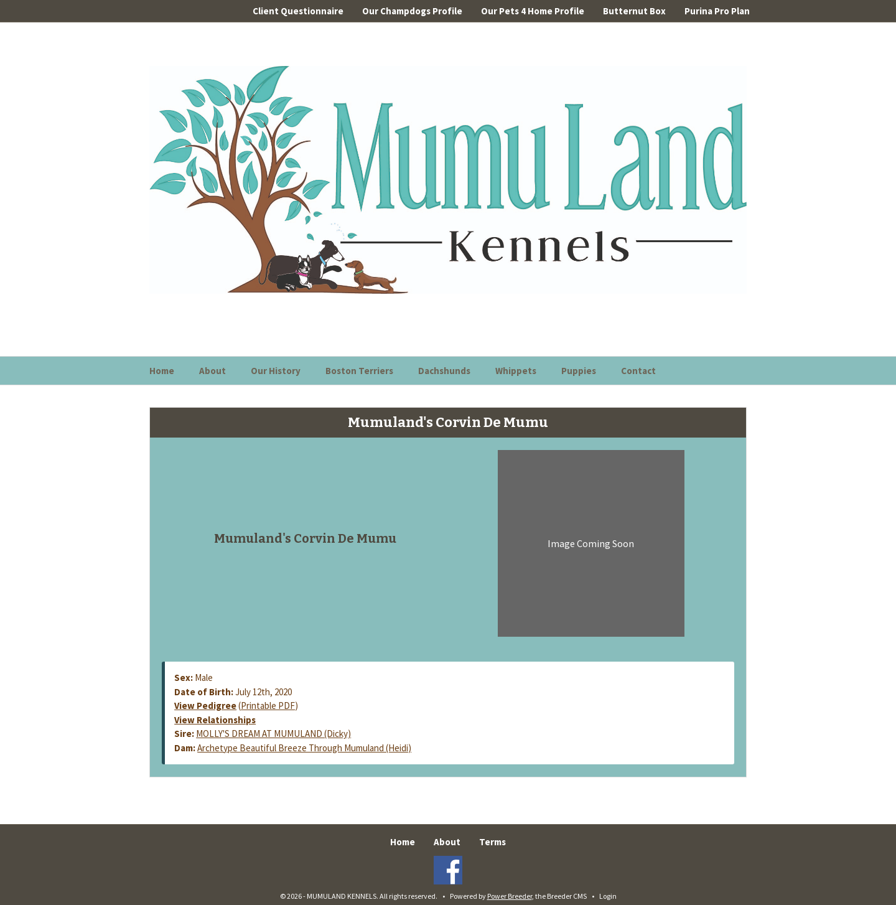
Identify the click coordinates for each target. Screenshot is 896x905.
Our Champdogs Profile (412, 11)
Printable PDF (268, 705)
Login (608, 896)
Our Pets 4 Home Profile (532, 11)
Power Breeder (509, 896)
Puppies (578, 371)
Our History (276, 371)
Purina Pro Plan (717, 11)
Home (161, 371)
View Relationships (215, 720)
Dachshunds (444, 371)
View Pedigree (205, 705)
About (212, 371)
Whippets (515, 371)
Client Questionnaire (298, 11)
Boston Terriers (359, 371)
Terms (492, 842)
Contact (638, 371)
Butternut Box (634, 11)
